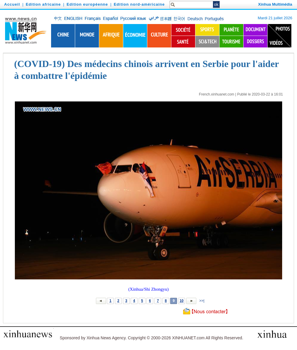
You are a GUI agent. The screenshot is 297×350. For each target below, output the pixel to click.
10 (182, 301)
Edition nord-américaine (139, 4)
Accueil (12, 4)
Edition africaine (43, 4)
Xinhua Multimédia (275, 4)
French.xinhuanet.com (216, 94)
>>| (201, 301)
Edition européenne (87, 4)
